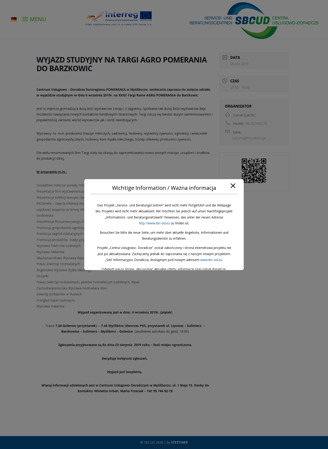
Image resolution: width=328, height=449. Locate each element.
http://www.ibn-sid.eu (154, 223)
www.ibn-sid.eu (211, 260)
